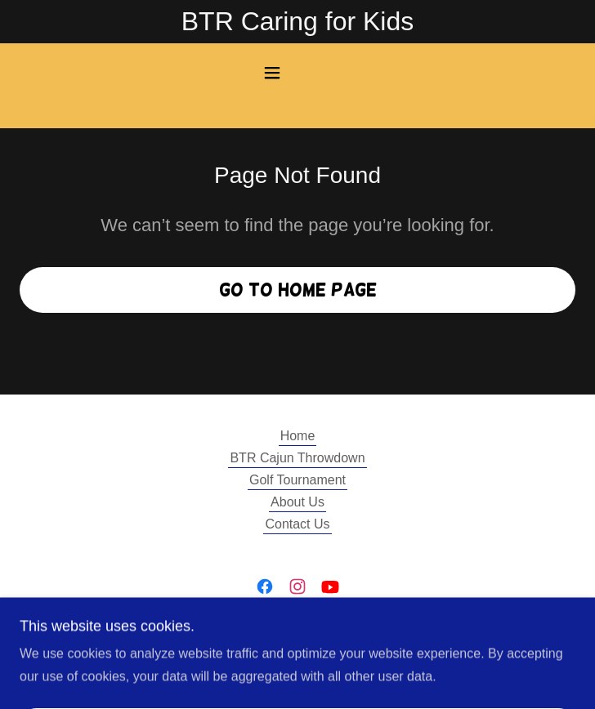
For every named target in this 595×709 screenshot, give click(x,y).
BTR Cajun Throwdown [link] (297, 458)
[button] (297, 72)
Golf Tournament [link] (297, 480)
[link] (264, 586)
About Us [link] (297, 502)
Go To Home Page (298, 289)
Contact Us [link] (297, 524)
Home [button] (297, 436)
